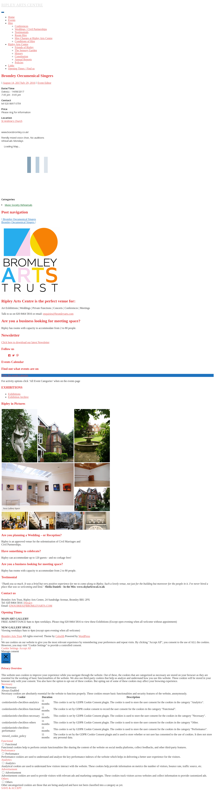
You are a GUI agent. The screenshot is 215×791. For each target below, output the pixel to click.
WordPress (84, 636)
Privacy (28, 602)
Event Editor (44, 82)
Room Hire (21, 35)
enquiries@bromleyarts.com (58, 313)
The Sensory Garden (26, 50)
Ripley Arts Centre (18, 44)
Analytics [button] (6, 759)
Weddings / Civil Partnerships (31, 29)
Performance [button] (8, 750)
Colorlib (59, 636)
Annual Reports (23, 59)
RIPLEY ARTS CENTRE (22, 5)
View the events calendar (14, 375)
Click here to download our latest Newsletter (25, 342)
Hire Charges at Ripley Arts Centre (33, 38)
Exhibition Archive (18, 397)
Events (11, 20)
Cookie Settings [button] (9, 648)
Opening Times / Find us (21, 68)
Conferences (21, 26)
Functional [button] (7, 741)
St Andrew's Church (11, 121)
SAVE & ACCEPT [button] (11, 788)
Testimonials (22, 32)
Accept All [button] (25, 648)
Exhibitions (14, 394)
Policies (19, 62)
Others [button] (5, 778)
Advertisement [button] (9, 769)
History (19, 53)
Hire (10, 23)
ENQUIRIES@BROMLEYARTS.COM (30, 605)
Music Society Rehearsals (18, 205)
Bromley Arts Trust (11, 636)
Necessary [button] (6, 684)
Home (11, 17)
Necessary (10, 687)
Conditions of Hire (25, 41)
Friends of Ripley (24, 47)
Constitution (21, 56)
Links (11, 65)
